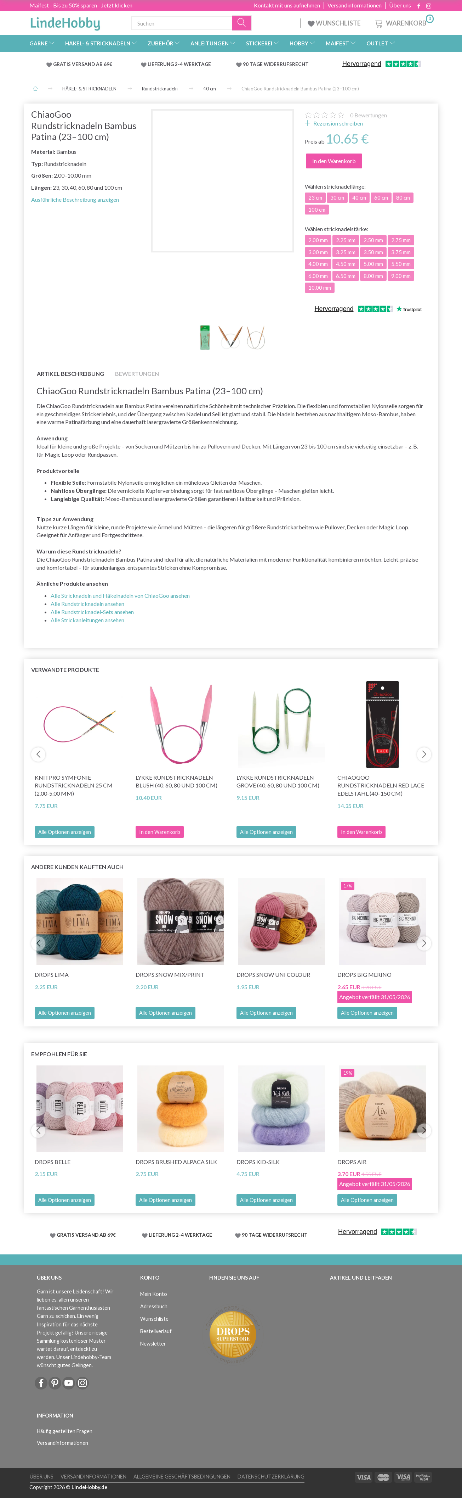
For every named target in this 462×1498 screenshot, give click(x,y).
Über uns (400, 5)
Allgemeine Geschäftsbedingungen (181, 1477)
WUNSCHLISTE (335, 23)
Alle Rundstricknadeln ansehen (87, 603)
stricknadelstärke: (336, 228)
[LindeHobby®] (65, 21)
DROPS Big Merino (364, 974)
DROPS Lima (52, 974)
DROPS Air (351, 1161)
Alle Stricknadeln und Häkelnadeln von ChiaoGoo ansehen (120, 595)
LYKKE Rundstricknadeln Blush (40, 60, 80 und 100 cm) (176, 781)
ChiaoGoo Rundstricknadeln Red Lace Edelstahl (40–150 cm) (380, 785)
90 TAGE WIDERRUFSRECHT (276, 64)
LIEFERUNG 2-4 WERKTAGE (179, 64)
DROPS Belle (52, 1161)
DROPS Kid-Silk (258, 1161)
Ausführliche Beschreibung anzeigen (75, 199)
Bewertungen (368, 115)
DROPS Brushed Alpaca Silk (176, 1161)
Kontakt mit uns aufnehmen (287, 5)
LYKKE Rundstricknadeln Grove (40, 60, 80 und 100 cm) (277, 781)
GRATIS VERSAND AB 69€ (82, 64)
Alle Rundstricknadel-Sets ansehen (92, 611)
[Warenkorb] (403, 22)
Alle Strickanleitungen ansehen (87, 620)
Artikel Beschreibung (70, 373)
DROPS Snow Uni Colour (273, 974)
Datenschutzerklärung (271, 1477)
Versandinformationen (354, 5)
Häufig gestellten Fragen (64, 1431)
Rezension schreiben (337, 123)
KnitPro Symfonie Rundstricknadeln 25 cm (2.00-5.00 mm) (74, 785)
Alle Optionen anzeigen (64, 832)
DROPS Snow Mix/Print (170, 974)
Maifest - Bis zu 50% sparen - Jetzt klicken (80, 5)
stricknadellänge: (335, 186)
